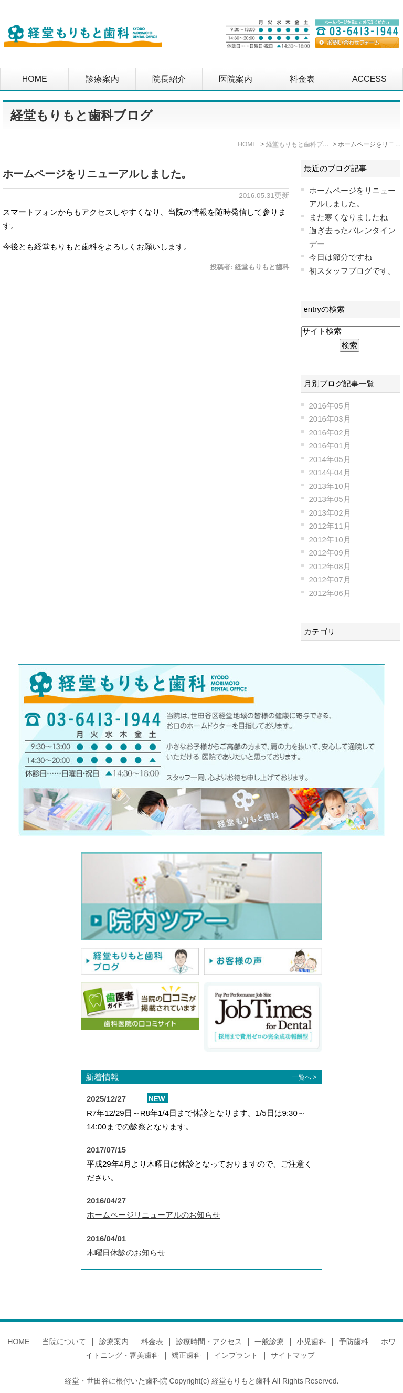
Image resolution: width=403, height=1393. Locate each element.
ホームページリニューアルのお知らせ (153, 1214)
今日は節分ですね (340, 257)
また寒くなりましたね (348, 217)
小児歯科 (311, 1341)
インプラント (236, 1355)
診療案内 (102, 79)
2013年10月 (330, 485)
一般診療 (269, 1341)
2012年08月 (330, 566)
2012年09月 (330, 552)
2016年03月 (330, 418)
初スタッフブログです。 (352, 270)
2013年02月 (330, 512)
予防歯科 (353, 1341)
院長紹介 (169, 79)
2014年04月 (330, 472)
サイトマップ (293, 1355)
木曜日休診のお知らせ (126, 1252)
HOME (34, 79)
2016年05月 (330, 405)
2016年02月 (330, 432)
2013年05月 (330, 499)
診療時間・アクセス (209, 1341)
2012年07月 (330, 579)
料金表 (302, 79)
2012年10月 (330, 539)
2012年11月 (330, 525)
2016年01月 (330, 445)
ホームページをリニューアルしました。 (97, 174)
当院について (64, 1341)
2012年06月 (330, 593)
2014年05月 (330, 459)
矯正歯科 (186, 1355)
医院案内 (235, 79)
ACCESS (369, 79)
